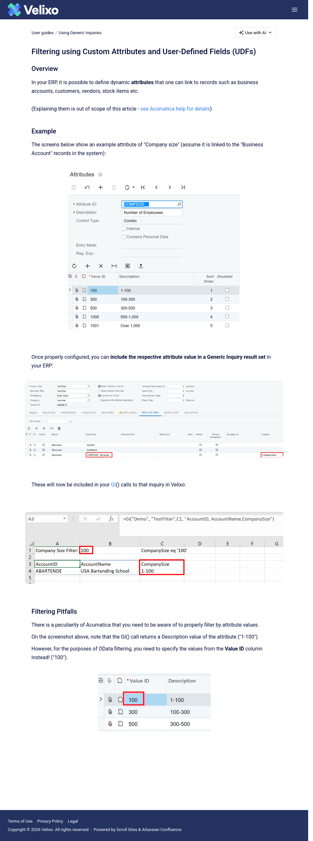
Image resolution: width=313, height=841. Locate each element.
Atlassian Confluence (161, 829)
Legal (73, 821)
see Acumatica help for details (175, 109)
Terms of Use (20, 821)
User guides (43, 32)
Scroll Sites (126, 829)
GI (113, 485)
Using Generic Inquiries (79, 32)
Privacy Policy (50, 821)
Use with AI (256, 32)
